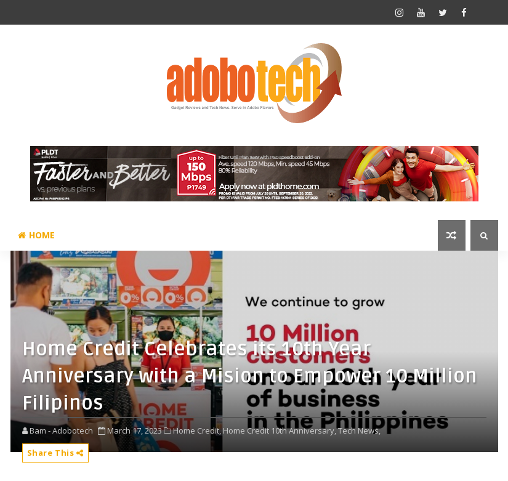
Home (36, 235)
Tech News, (359, 430)
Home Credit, (197, 430)
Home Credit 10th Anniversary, (279, 430)
